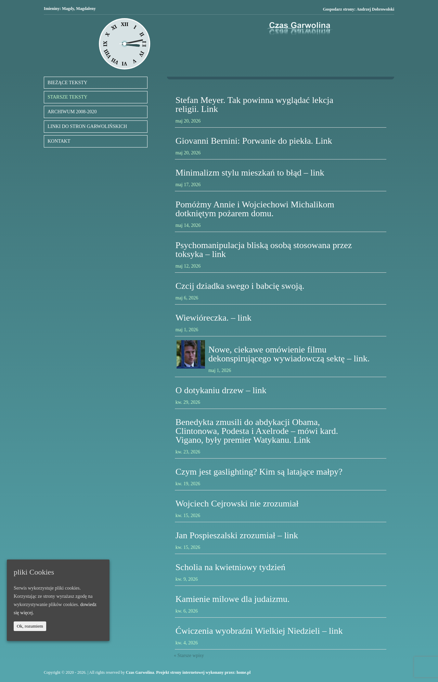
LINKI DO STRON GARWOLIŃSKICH (87, 126)
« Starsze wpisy (189, 655)
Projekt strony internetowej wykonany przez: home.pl (203, 672)
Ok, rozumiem (30, 626)
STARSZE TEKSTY (67, 97)
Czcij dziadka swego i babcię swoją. (240, 286)
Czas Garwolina (140, 672)
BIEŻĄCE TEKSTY (67, 82)
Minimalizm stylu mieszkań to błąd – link (250, 173)
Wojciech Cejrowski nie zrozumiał (237, 504)
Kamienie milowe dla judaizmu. (233, 599)
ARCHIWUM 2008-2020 (72, 111)
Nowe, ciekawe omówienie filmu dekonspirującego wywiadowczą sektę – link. (289, 354)
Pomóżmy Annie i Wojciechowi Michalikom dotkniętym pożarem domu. (255, 209)
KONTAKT (59, 141)
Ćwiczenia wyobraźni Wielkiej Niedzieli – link (259, 631)
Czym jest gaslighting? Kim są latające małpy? (259, 472)
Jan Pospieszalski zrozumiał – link (237, 535)
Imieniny (52, 8)
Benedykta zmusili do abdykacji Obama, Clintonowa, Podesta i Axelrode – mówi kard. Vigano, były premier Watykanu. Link (257, 431)
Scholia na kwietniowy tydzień (230, 567)
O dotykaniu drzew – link (221, 390)
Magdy (68, 8)
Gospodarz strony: (358, 9)
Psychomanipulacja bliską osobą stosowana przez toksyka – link (264, 249)
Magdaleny (85, 8)
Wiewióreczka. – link (214, 318)
